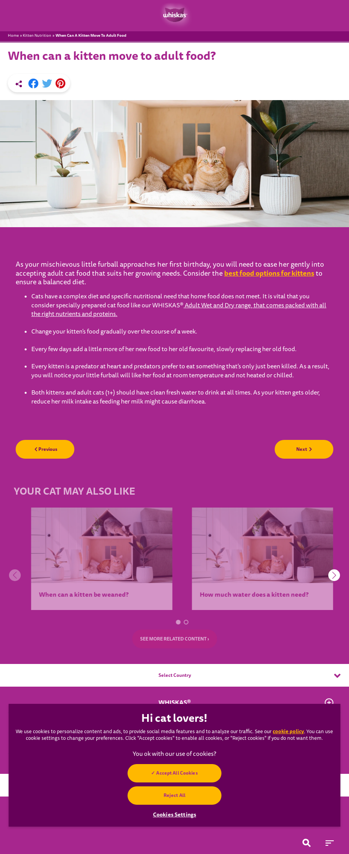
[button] (181, 621)
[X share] (47, 83)
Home (13, 35)
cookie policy (288, 731)
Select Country (249, 676)
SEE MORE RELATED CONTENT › (174, 638)
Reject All (174, 795)
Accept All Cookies (177, 773)
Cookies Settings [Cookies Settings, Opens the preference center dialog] (174, 814)
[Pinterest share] (60, 83)
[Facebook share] (33, 83)
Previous (46, 449)
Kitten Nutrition (37, 35)
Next (304, 449)
